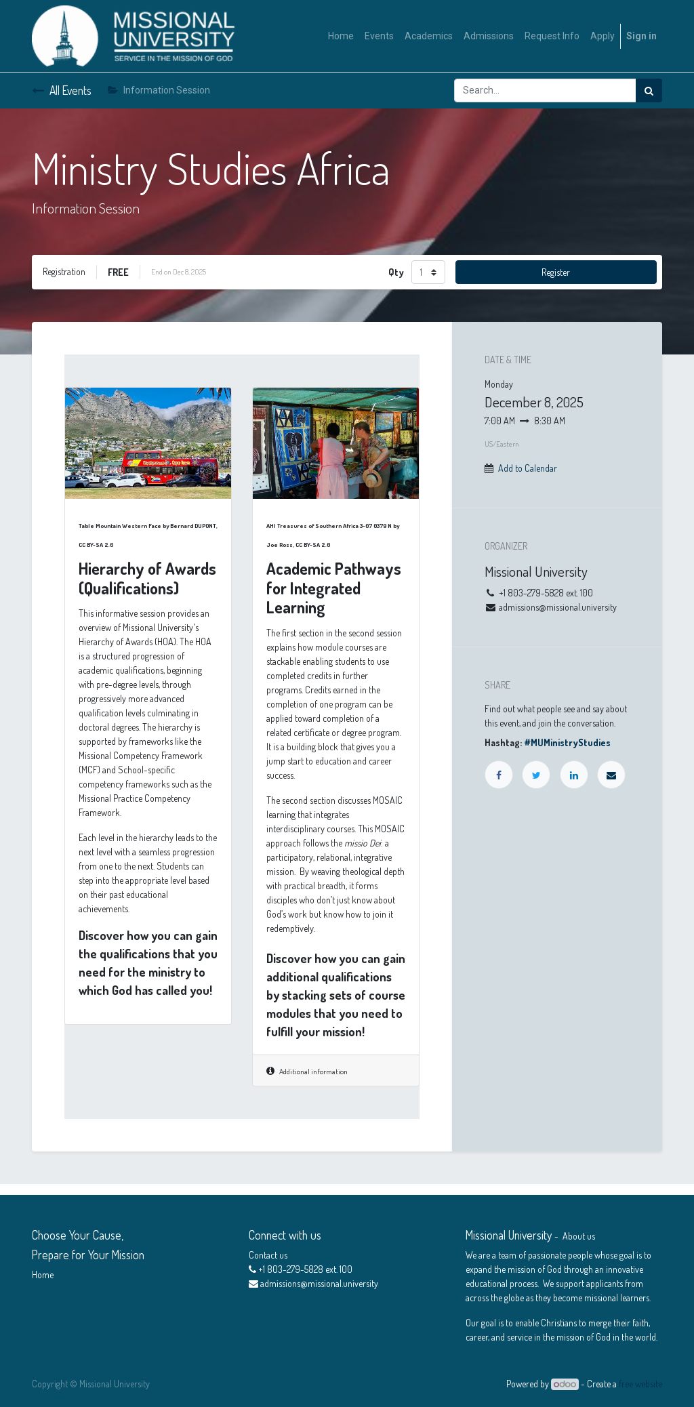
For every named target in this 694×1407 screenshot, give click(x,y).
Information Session (159, 90)
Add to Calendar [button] (527, 468)
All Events (61, 90)
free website (640, 1383)
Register (556, 272)
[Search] (649, 90)
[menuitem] (341, 36)
